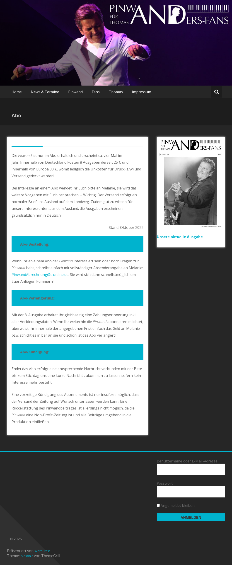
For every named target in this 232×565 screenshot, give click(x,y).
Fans (96, 91)
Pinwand (75, 91)
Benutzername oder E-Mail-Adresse (187, 461)
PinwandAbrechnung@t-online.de (40, 274)
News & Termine (45, 91)
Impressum (141, 91)
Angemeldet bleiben (176, 505)
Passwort (165, 483)
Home (17, 91)
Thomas (116, 91)
